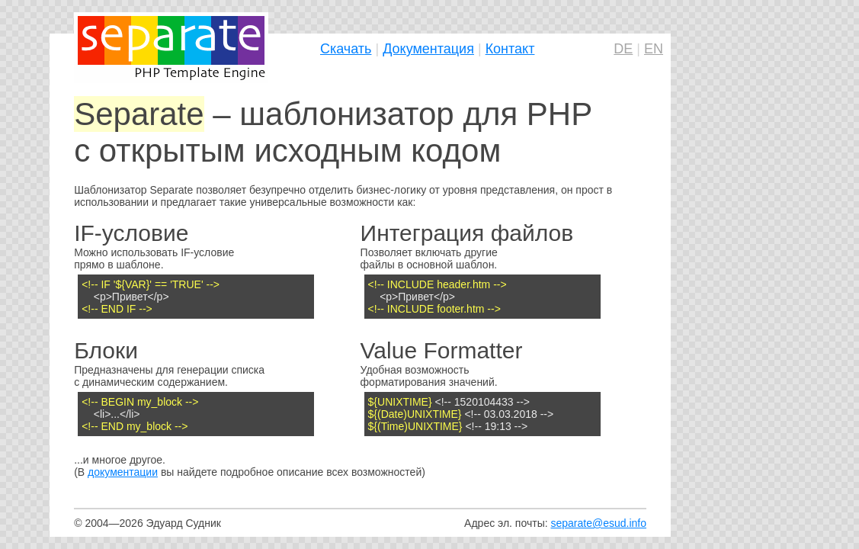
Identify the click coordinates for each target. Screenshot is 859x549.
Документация (428, 48)
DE (623, 48)
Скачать (346, 48)
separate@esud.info (598, 523)
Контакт (510, 48)
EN (653, 48)
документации (123, 472)
